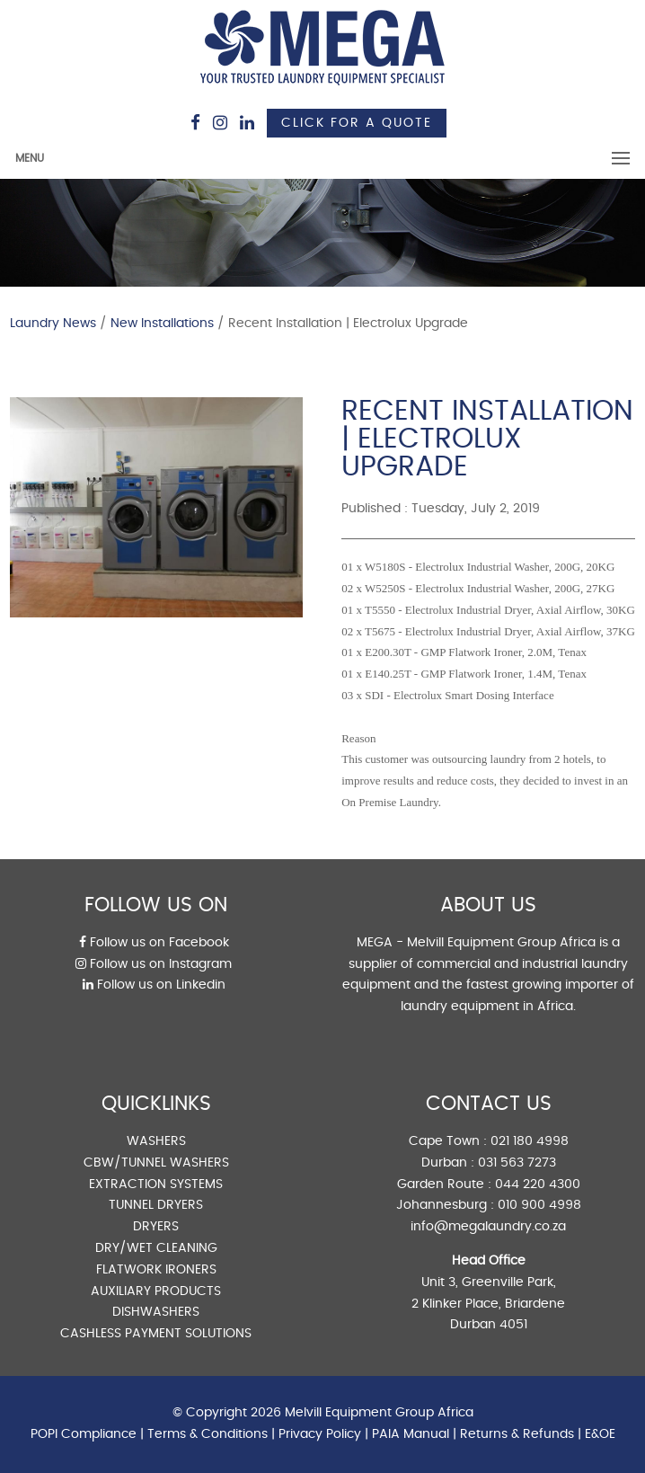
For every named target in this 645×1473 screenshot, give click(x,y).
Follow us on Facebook (154, 942)
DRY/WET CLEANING (156, 1248)
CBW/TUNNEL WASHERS (156, 1163)
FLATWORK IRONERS (156, 1270)
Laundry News (53, 323)
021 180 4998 (529, 1141)
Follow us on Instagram (153, 964)
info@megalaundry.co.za (488, 1226)
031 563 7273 (517, 1163)
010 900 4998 (539, 1205)
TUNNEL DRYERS (156, 1205)
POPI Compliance (84, 1434)
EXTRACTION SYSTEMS (156, 1184)
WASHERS (156, 1141)
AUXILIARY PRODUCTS (156, 1291)
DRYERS (156, 1226)
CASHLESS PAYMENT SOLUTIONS (156, 1333)
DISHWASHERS (155, 1312)
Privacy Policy (319, 1434)
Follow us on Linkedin (154, 985)
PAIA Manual (410, 1434)
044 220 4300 (537, 1184)
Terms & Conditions (207, 1434)
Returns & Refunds (517, 1434)
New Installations (162, 323)
